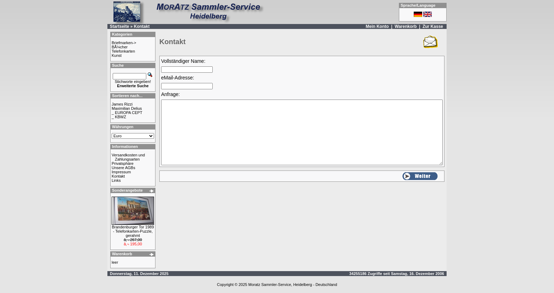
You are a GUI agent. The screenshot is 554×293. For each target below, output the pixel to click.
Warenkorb (406, 26)
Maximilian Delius (127, 108)
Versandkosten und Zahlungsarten (128, 157)
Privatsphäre (123, 163)
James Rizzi (122, 104)
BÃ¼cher (120, 47)
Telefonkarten (123, 51)
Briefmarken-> (124, 43)
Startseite (119, 26)
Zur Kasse (433, 26)
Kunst (117, 55)
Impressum (121, 172)
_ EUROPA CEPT (127, 112)
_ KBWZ (119, 117)
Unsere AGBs (123, 168)
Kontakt (142, 26)
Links (116, 180)
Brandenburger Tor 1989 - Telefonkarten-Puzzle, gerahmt (133, 231)
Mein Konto (377, 26)
